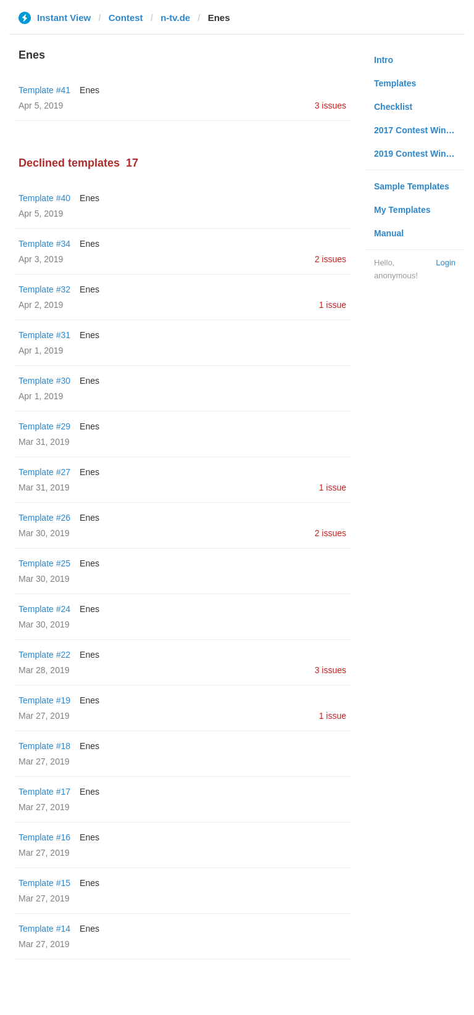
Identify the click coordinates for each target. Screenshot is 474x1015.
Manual (389, 233)
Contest (126, 17)
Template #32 (44, 289)
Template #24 (44, 609)
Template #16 (44, 837)
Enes (89, 90)
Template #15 (44, 883)
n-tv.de (175, 17)
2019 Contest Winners (419, 154)
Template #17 (44, 792)
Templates (395, 83)
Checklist (393, 107)
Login (445, 262)
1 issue (332, 305)
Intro (383, 60)
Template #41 (44, 90)
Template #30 (44, 381)
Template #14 (44, 929)
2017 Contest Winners (419, 130)
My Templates (402, 210)
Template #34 (44, 244)
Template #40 (44, 198)
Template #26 (44, 518)
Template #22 (44, 655)
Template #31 (44, 335)
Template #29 (44, 426)
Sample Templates (411, 186)
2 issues (330, 259)
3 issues (330, 105)
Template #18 (44, 746)
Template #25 (44, 563)
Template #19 (44, 700)
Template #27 (44, 472)
